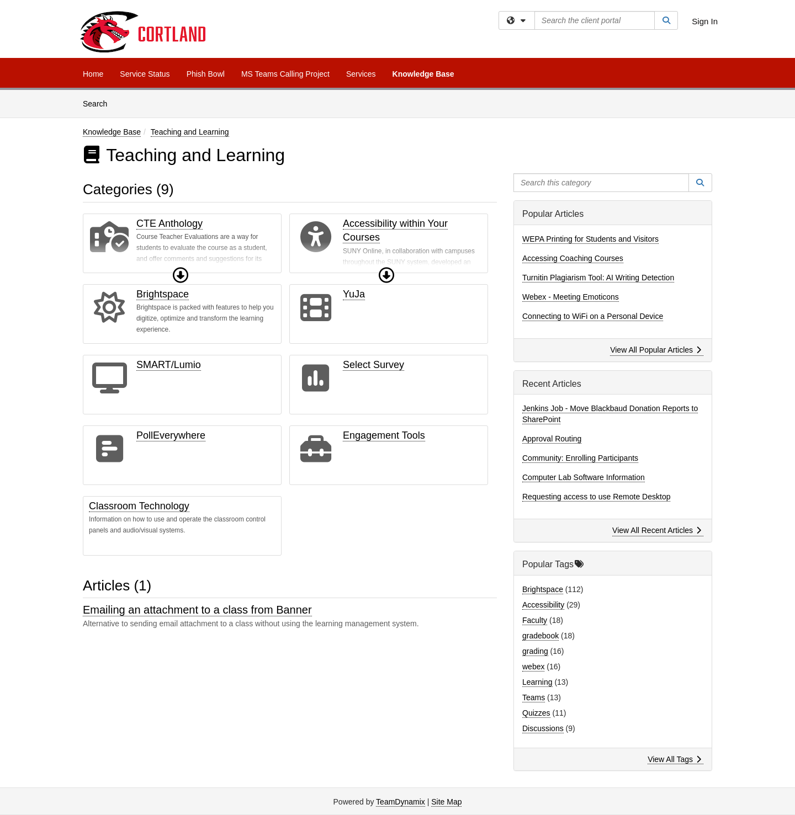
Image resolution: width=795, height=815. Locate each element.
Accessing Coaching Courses (572, 258)
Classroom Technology (139, 506)
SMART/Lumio (168, 364)
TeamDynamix (400, 801)
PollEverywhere (170, 435)
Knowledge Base (423, 74)
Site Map (446, 801)
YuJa (354, 294)
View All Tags (674, 759)
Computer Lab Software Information (583, 477)
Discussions (543, 728)
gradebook (540, 635)
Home (93, 74)
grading (535, 651)
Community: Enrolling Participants (580, 458)
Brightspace (162, 294)
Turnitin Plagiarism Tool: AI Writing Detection (598, 277)
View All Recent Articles (656, 530)
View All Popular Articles (655, 349)
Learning (537, 682)
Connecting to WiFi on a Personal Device (592, 316)
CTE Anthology (169, 223)
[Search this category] (601, 182)
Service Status (144, 74)
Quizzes (536, 713)
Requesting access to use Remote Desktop (596, 496)
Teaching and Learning (190, 131)
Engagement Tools (384, 435)
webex (533, 666)
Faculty (534, 620)
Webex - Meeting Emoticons (570, 296)
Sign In (705, 21)
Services (361, 74)
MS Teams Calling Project (285, 74)
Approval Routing (551, 438)
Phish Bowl (206, 74)
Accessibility (543, 604)
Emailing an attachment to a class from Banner (197, 610)
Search (99, 103)
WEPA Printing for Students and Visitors (590, 239)
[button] (180, 275)
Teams (533, 697)
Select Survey (373, 364)
